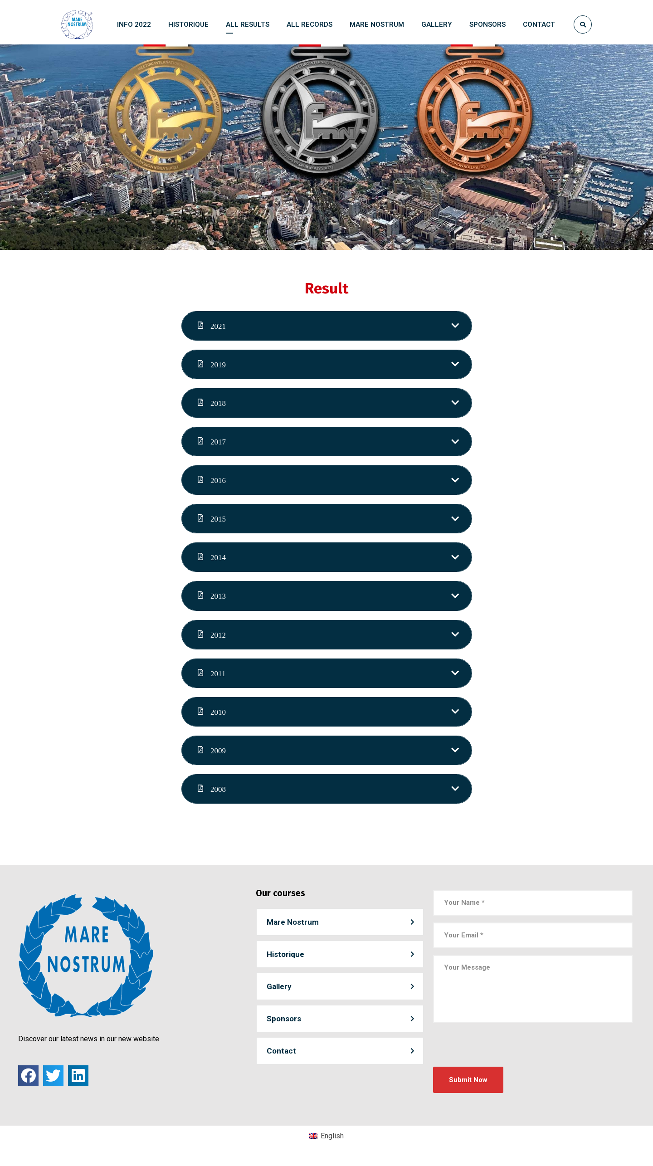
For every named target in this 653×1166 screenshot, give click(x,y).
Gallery (279, 992)
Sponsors (284, 1024)
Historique (285, 960)
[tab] (327, 327)
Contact (281, 1057)
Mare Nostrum (293, 928)
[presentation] (502, 1055)
